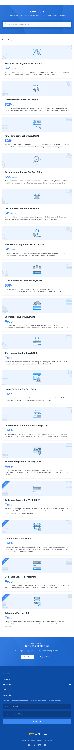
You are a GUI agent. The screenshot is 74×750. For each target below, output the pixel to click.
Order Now (27, 657)
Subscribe (37, 721)
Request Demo (45, 657)
